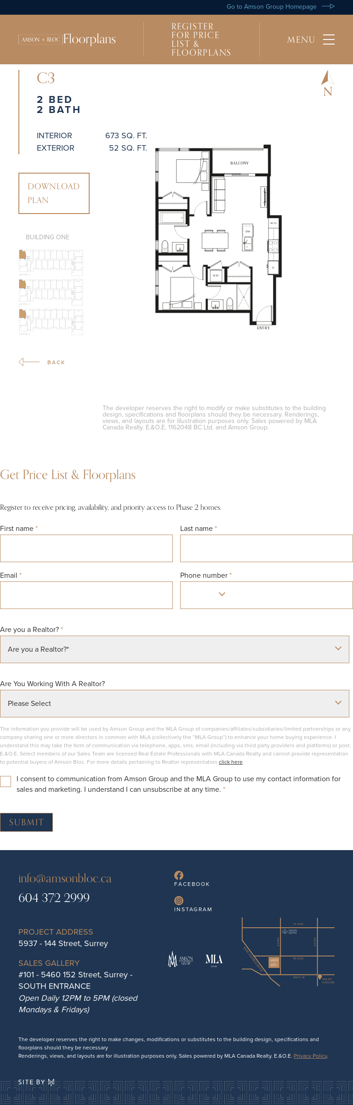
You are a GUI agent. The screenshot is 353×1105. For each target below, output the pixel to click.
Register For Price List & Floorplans (201, 39)
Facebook (192, 879)
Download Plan (54, 193)
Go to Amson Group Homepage (281, 6)
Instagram (193, 904)
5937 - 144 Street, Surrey (63, 943)
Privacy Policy (310, 1056)
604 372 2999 (54, 898)
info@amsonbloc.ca (65, 878)
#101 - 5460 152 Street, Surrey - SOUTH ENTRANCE (75, 980)
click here (231, 762)
